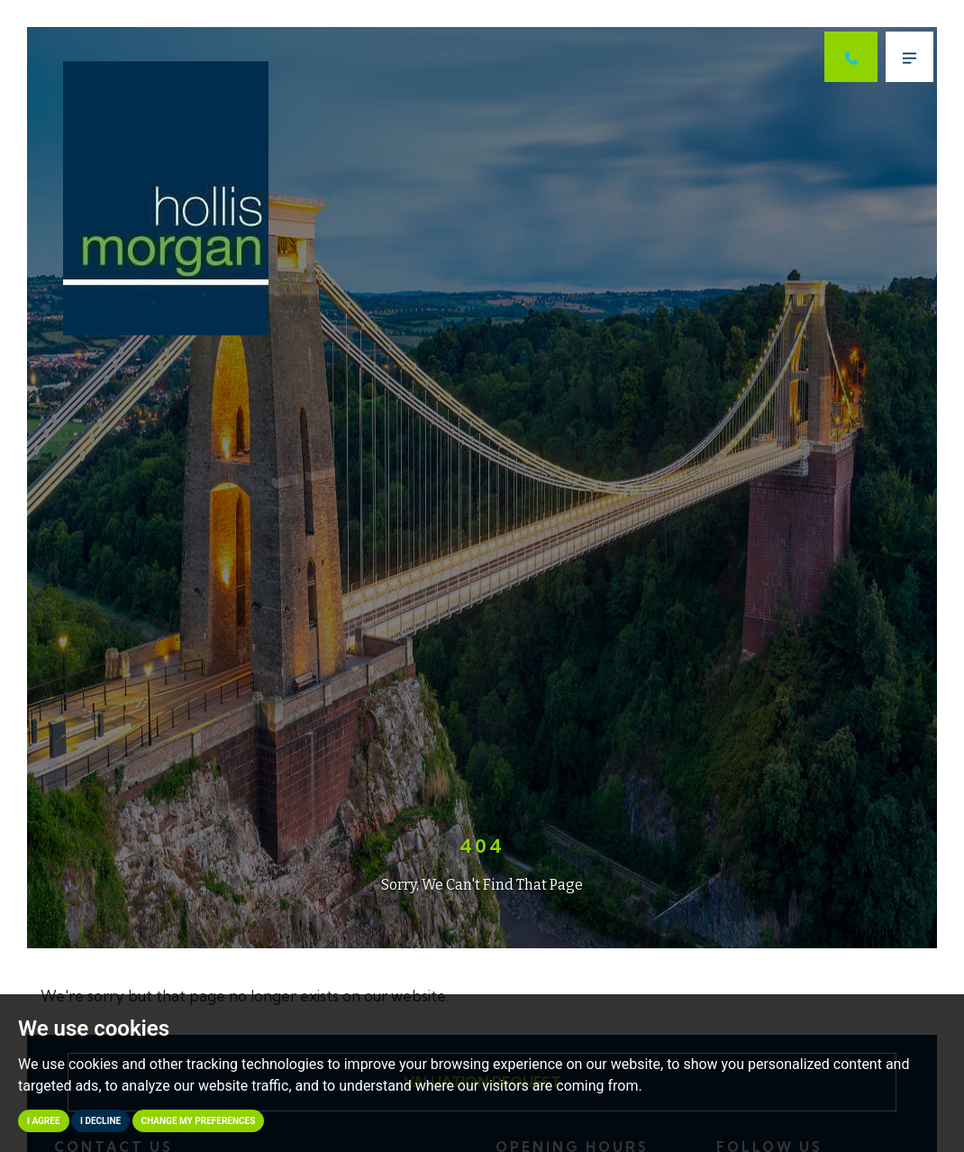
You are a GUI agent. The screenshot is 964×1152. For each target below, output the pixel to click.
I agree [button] (43, 1121)
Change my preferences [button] (198, 1121)
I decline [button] (100, 1121)
